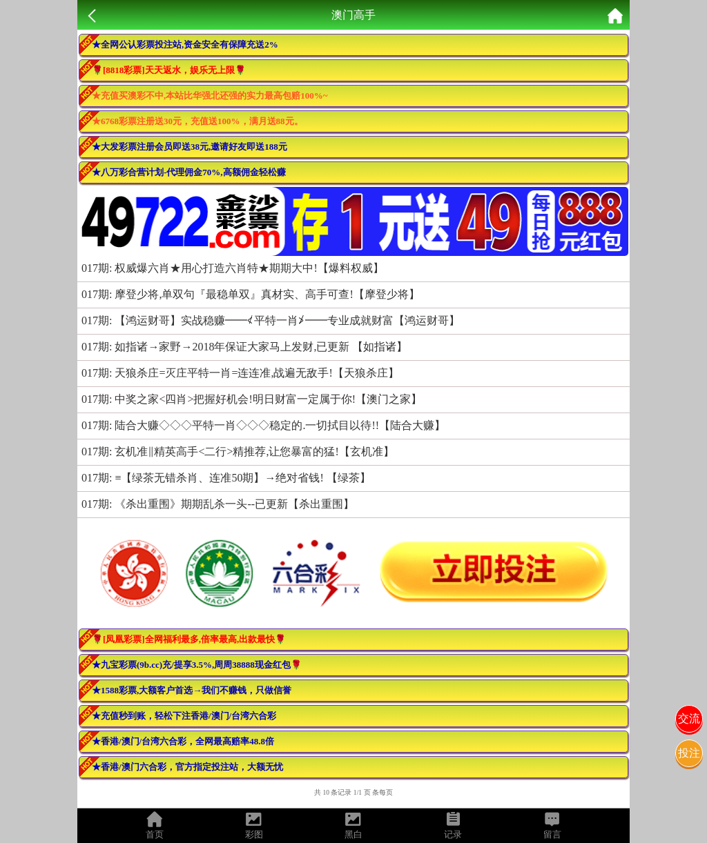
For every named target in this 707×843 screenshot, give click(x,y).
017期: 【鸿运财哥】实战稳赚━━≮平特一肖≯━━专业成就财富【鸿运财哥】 (270, 320)
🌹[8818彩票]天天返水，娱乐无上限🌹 (169, 70)
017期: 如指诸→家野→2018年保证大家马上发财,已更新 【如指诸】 (244, 347)
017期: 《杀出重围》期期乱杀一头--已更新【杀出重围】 (217, 504)
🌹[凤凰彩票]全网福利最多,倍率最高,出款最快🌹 (189, 639)
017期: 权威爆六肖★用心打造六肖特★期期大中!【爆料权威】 (232, 268)
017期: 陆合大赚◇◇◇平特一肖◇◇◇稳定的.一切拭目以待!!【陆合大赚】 (263, 425)
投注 (689, 753)
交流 (689, 718)
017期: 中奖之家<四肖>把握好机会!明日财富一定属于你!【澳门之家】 (251, 399)
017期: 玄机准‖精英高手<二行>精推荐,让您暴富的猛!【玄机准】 (237, 451)
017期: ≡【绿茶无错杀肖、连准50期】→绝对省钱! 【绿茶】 (226, 478)
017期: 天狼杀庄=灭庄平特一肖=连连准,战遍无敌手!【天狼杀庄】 (240, 373)
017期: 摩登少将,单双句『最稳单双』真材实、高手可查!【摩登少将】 (250, 294)
